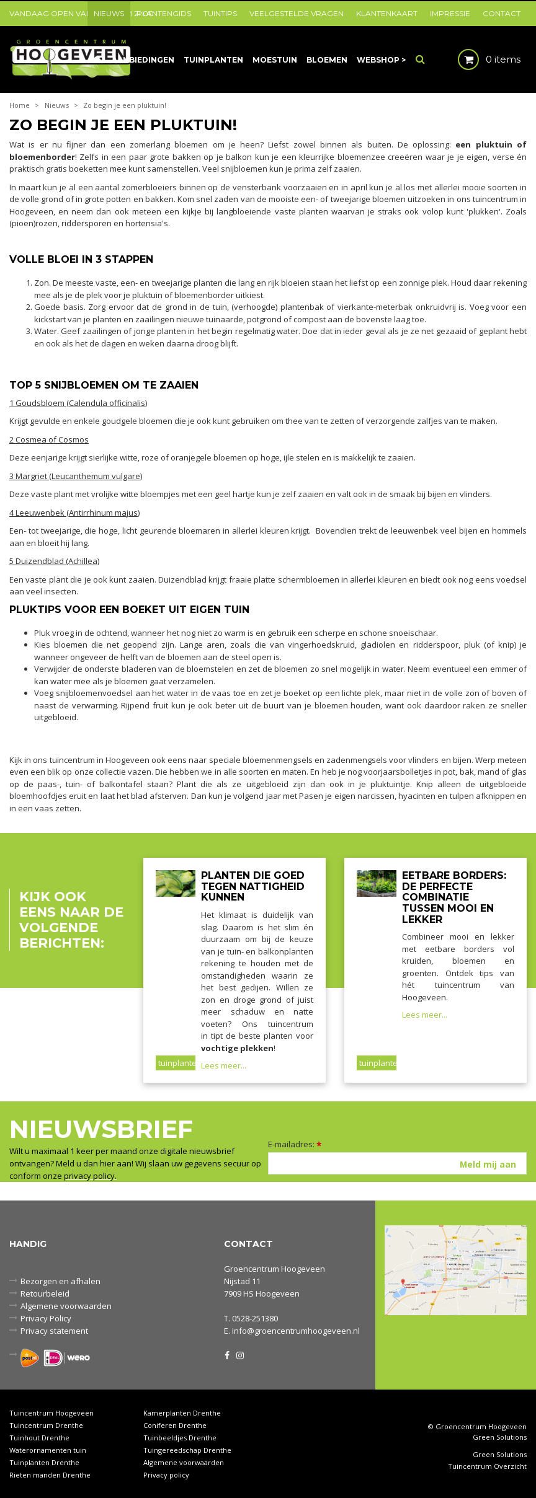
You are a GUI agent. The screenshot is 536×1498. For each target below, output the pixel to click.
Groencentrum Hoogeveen (274, 1268)
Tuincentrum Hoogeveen (51, 1412)
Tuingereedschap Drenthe (187, 1450)
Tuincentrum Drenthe (46, 1425)
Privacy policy (166, 1474)
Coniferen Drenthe (175, 1425)
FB (227, 1354)
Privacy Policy (45, 1318)
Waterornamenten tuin (47, 1450)
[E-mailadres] (397, 1163)
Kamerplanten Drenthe (182, 1412)
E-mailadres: (295, 1144)
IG (239, 1354)
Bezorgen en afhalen (60, 1281)
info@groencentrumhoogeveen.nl (296, 1330)
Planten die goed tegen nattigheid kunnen (253, 886)
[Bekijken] (478, 59)
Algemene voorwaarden (66, 1305)
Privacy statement (54, 1330)
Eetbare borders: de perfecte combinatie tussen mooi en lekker (454, 897)
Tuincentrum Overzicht (487, 1466)
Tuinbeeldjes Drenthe (180, 1437)
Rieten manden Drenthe (50, 1474)
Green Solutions (500, 1437)
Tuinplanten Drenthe (44, 1462)
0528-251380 (255, 1318)
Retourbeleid (44, 1293)
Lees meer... (223, 1065)
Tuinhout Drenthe (39, 1437)
